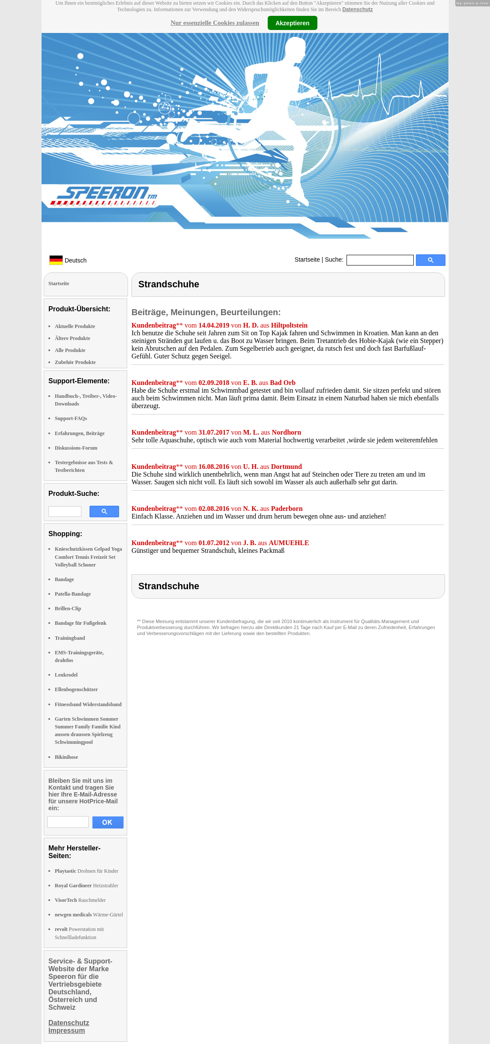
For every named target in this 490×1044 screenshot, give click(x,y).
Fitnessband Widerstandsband (88, 704)
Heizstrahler (86, 886)
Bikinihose (66, 757)
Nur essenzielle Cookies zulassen (214, 22)
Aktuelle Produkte (75, 326)
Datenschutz (357, 9)
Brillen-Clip (68, 608)
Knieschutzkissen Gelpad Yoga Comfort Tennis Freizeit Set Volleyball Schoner (88, 556)
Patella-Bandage (73, 594)
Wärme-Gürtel (89, 915)
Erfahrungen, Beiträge (80, 433)
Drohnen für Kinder (86, 871)
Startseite (307, 259)
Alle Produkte (70, 350)
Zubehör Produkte (75, 362)
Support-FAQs (71, 418)
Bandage (64, 579)
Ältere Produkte (72, 338)
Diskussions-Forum (76, 448)
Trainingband (70, 638)
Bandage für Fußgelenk (80, 623)
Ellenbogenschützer (76, 689)
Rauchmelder (80, 900)
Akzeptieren (292, 22)
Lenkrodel (66, 675)
